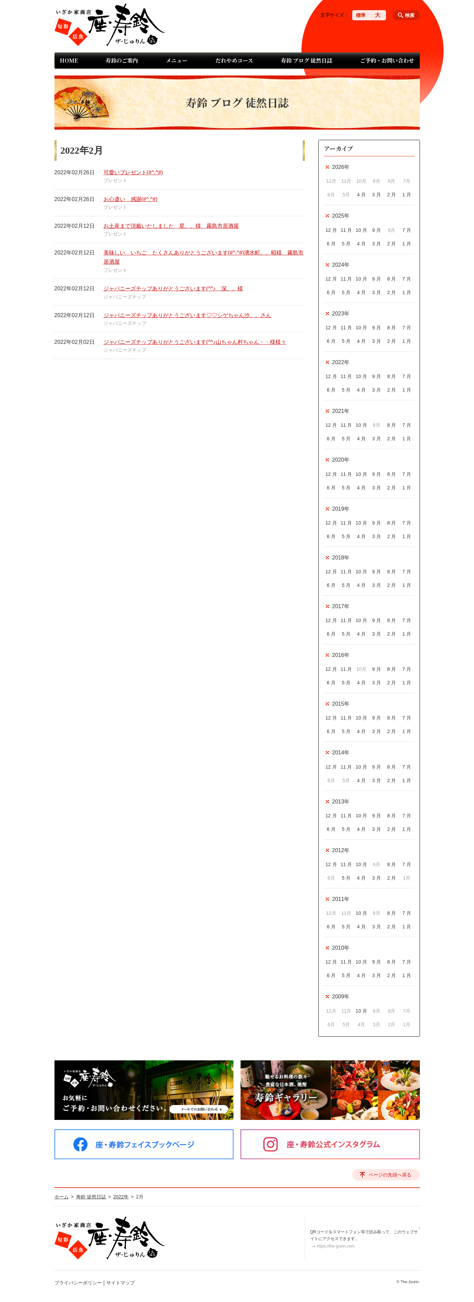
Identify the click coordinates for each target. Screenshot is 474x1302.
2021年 (341, 411)
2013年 (341, 801)
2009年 (341, 996)
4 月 (361, 194)
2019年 (341, 509)
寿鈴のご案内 (122, 60)
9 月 (376, 230)
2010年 (341, 948)
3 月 (376, 194)
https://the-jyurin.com (336, 1246)
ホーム (61, 1196)
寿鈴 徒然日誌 (91, 1196)
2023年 (341, 313)
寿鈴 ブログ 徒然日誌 (306, 60)
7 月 (406, 230)
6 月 (331, 243)
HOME (69, 60)
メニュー (176, 60)
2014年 (341, 752)
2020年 (341, 460)
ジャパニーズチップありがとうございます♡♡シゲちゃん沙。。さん (187, 315)
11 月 (346, 230)
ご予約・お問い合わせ (387, 60)
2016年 (341, 655)
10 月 (361, 230)
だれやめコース (234, 60)
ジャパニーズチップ (125, 297)
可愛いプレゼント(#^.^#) (133, 172)
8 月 (391, 279)
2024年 (341, 265)
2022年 (341, 362)
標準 (360, 15)
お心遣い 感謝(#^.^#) (131, 199)
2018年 (341, 557)
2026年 (341, 167)
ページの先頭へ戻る (390, 1174)
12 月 (331, 230)
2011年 (341, 899)
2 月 (391, 194)
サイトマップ (120, 1282)
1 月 (406, 194)
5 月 (346, 243)
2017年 (341, 606)
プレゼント (115, 180)
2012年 (341, 850)
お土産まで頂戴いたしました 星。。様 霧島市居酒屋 (171, 226)
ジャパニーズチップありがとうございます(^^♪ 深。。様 (173, 288)
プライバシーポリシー (78, 1282)
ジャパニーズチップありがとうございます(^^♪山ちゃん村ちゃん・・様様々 (195, 342)
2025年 (341, 216)
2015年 (341, 704)
